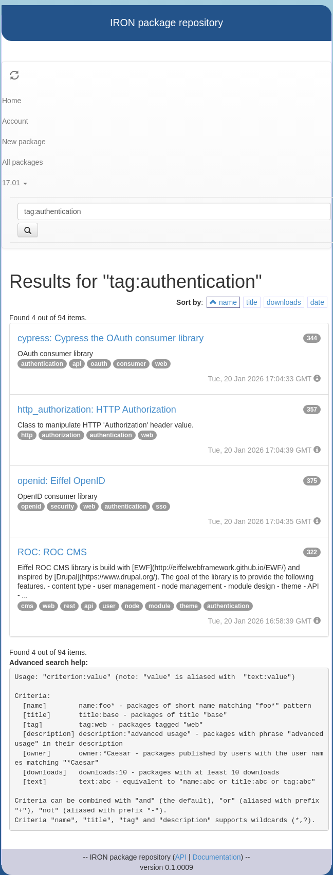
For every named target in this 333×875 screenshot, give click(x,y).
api (76, 363)
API (181, 857)
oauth (98, 363)
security (62, 506)
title (251, 302)
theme (189, 606)
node (132, 606)
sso (161, 506)
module (160, 606)
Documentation (216, 857)
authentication (42, 363)
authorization (61, 435)
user (108, 606)
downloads (284, 302)
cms (27, 606)
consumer (131, 363)
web (161, 363)
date (317, 302)
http (27, 435)
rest (69, 606)
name (223, 302)
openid (31, 506)
